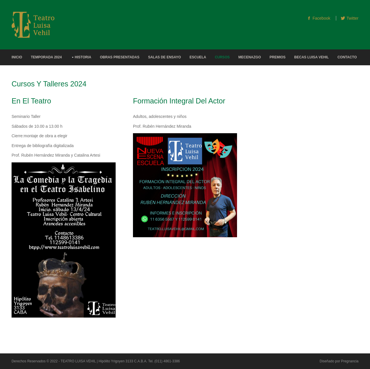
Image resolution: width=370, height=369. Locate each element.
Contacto (347, 57)
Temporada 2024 (46, 57)
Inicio (17, 57)
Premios (277, 57)
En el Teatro (31, 101)
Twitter (352, 18)
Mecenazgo (249, 57)
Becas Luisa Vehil (311, 57)
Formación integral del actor (179, 101)
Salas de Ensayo (164, 57)
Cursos (222, 57)
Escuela (198, 57)
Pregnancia (349, 361)
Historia (83, 57)
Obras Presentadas (119, 57)
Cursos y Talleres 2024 (49, 84)
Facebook (321, 18)
